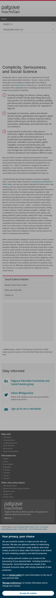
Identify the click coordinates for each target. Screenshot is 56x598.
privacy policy (15, 575)
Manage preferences (12, 583)
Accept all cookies (28, 593)
